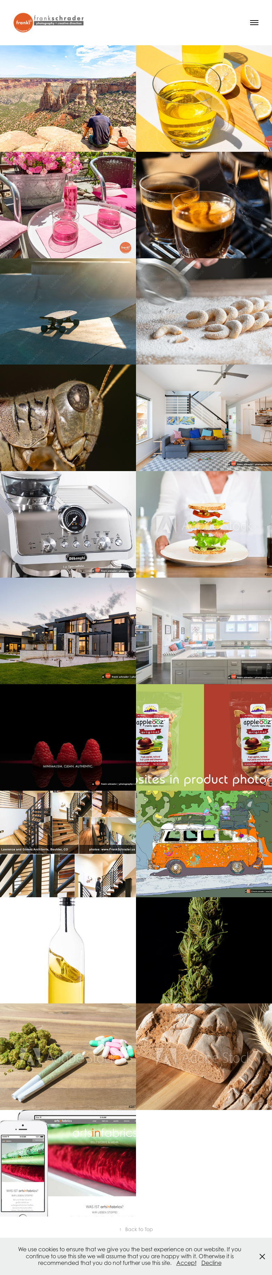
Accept (186, 1262)
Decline (211, 1262)
